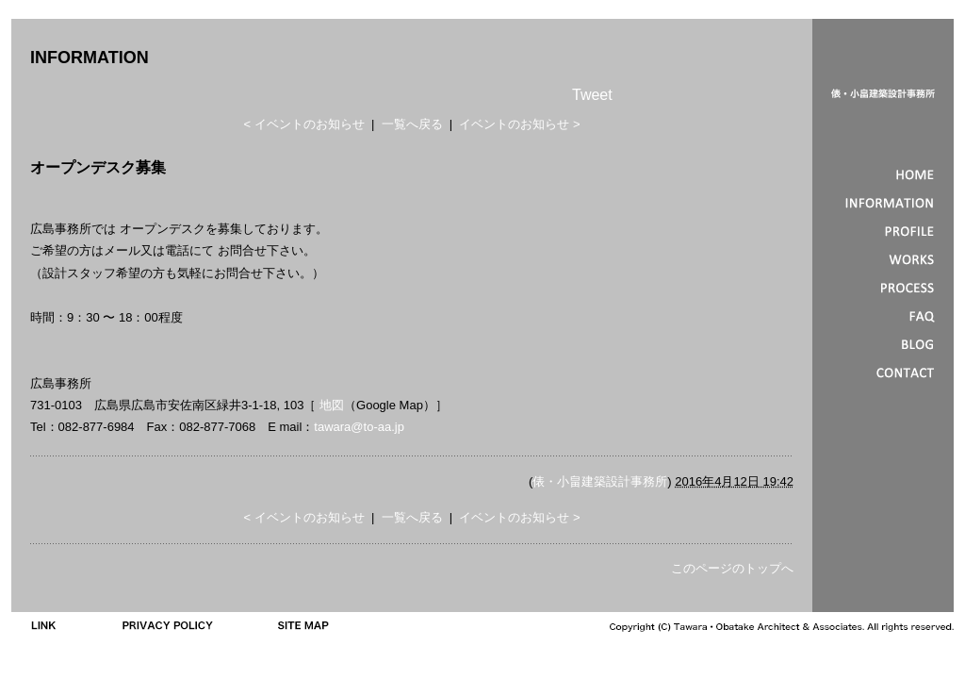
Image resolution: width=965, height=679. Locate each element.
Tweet (592, 95)
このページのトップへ (732, 568)
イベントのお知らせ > (519, 124)
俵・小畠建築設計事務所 (599, 481)
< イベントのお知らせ (303, 124)
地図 (331, 405)
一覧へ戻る (412, 124)
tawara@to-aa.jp (359, 427)
